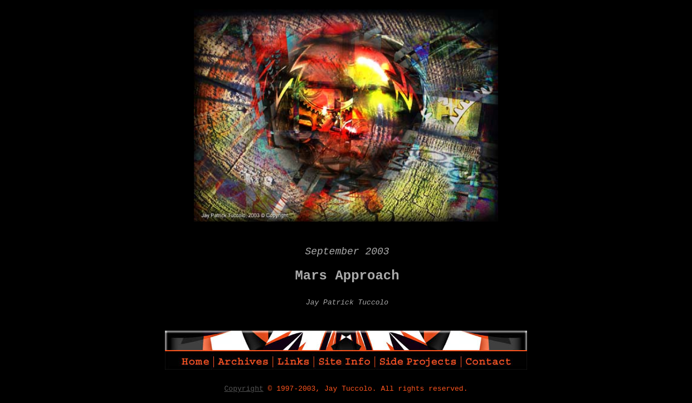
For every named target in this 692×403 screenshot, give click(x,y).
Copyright (244, 389)
